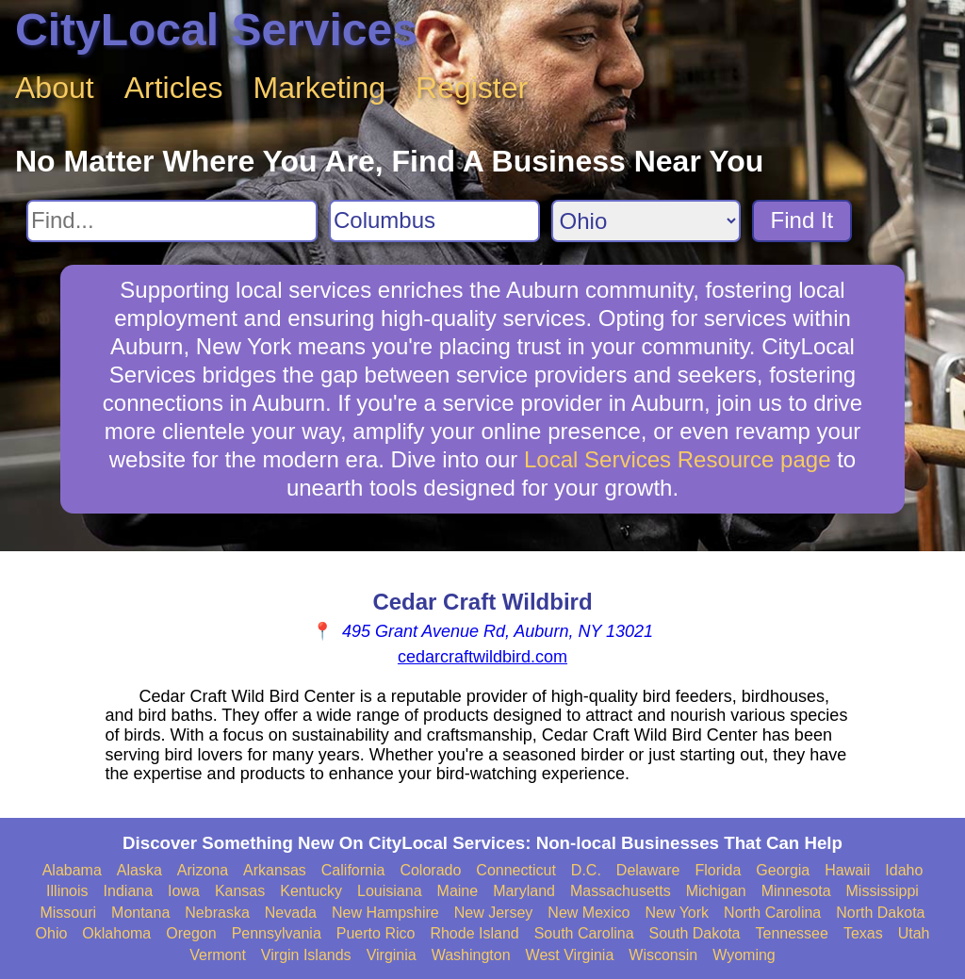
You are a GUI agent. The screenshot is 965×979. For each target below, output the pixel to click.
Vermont (217, 955)
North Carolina (772, 913)
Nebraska (217, 913)
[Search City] (434, 221)
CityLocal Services (216, 30)
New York (677, 913)
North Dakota (880, 913)
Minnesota (796, 891)
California (353, 870)
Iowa (184, 891)
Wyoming (744, 955)
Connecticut (516, 870)
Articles (173, 88)
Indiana (129, 891)
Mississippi (882, 891)
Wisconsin (663, 955)
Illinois (67, 891)
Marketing (320, 88)
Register (472, 88)
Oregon (191, 933)
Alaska (139, 870)
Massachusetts (620, 891)
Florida (718, 870)
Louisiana (389, 891)
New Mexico (589, 913)
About (54, 88)
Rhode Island (474, 933)
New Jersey (493, 913)
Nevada (291, 913)
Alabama (72, 870)
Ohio (52, 933)
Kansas (240, 891)
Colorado (430, 870)
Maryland (524, 891)
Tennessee (791, 933)
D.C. (586, 870)
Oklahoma (116, 933)
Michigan (716, 891)
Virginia (392, 955)
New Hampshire (385, 913)
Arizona (202, 870)
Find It (802, 220)
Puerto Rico (376, 933)
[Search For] (172, 221)
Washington (471, 955)
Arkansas (274, 870)
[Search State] (646, 221)
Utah (914, 933)
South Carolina (584, 933)
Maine (458, 891)
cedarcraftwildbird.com (482, 656)
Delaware (648, 870)
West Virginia (570, 955)
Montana (140, 913)
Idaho (904, 870)
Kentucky (311, 891)
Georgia (783, 870)
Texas (863, 933)
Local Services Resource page (677, 459)
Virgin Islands (306, 955)
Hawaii (847, 870)
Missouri (68, 913)
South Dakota (695, 933)
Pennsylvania (276, 933)
